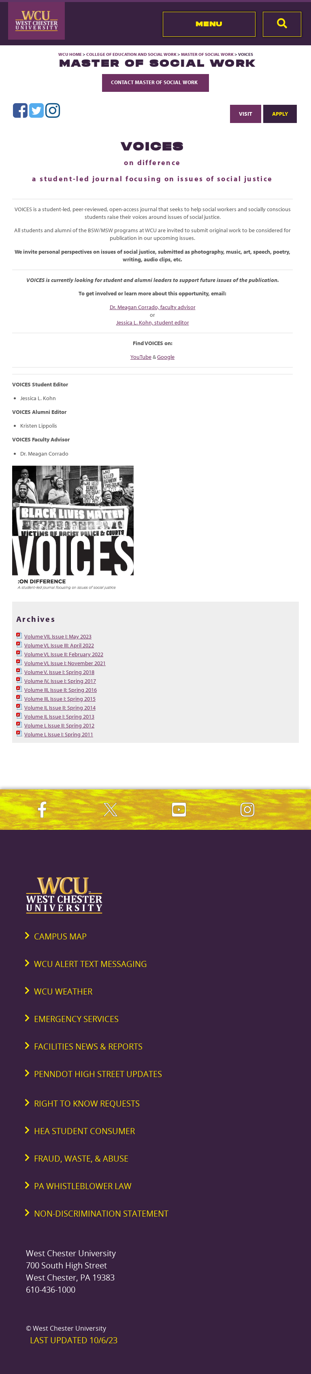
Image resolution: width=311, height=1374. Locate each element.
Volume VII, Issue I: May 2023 (58, 636)
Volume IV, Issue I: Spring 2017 (60, 681)
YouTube (140, 356)
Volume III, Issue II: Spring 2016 (60, 689)
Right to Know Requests (87, 1103)
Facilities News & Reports (88, 1046)
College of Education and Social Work (131, 54)
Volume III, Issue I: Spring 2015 (60, 698)
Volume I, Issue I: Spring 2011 (58, 734)
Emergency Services (76, 1019)
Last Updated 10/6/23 (73, 1340)
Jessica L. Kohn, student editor (152, 322)
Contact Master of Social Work (155, 82)
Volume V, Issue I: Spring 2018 (59, 672)
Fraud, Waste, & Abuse (81, 1158)
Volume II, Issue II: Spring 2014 (60, 707)
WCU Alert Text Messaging (90, 963)
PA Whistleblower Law (83, 1186)
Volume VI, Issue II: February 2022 (63, 654)
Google (166, 356)
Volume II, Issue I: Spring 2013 (59, 716)
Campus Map (60, 936)
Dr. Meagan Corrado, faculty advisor (153, 307)
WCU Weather (63, 991)
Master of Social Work (207, 54)
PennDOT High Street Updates (98, 1074)
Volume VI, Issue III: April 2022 (59, 645)
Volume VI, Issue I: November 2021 (65, 663)
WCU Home (70, 54)
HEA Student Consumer (84, 1131)
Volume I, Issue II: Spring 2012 (59, 725)
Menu (209, 23)
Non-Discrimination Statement (101, 1213)
